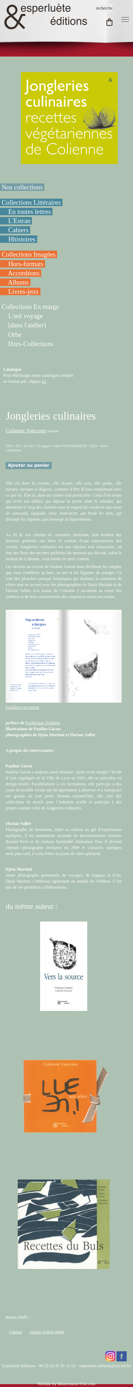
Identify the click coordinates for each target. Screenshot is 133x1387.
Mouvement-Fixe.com (76, 1383)
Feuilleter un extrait (22, 707)
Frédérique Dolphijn (43, 722)
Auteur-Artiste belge (47, 1331)
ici (44, 381)
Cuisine (15, 1331)
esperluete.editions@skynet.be (105, 1365)
